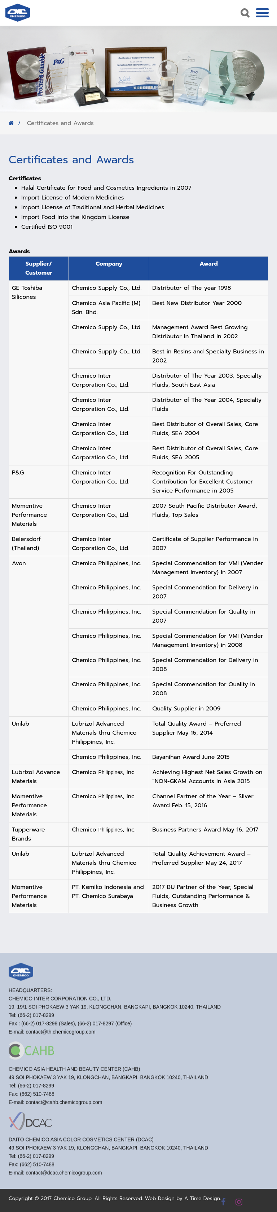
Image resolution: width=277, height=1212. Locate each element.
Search (244, 13)
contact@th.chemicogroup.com (60, 1034)
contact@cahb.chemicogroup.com (64, 1105)
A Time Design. (202, 1198)
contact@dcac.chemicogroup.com (64, 1175)
